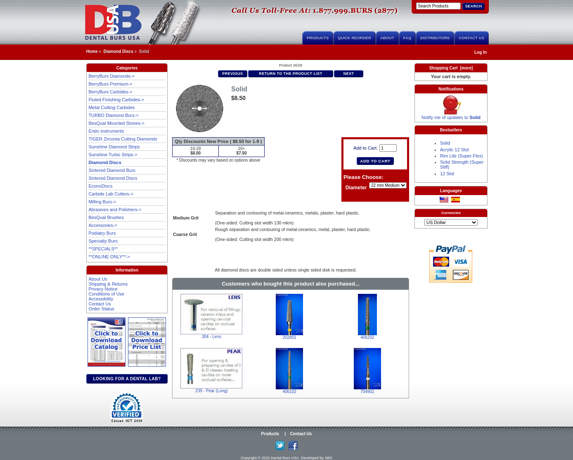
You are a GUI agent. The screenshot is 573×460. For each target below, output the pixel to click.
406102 (289, 391)
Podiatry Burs (102, 233)
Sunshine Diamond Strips (114, 146)
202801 (289, 337)
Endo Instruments (106, 131)
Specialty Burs (102, 240)
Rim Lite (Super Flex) (461, 155)
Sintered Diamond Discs (112, 178)
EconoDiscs (100, 186)
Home (92, 51)
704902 (367, 391)
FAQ (407, 38)
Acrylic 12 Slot (454, 149)
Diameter (356, 188)
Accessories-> (102, 225)
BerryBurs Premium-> (110, 83)
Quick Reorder (354, 38)
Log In (480, 52)
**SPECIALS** (103, 248)
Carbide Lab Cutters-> (110, 193)
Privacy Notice (102, 288)
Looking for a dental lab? (127, 379)
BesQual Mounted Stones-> (116, 123)
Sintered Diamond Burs (111, 170)
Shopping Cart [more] (451, 68)
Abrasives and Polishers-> (114, 209)
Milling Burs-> (102, 201)
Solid (445, 143)
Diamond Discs (118, 51)
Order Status (101, 308)
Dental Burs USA (285, 458)
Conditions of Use (106, 293)
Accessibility (100, 298)
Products (318, 38)
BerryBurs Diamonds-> (111, 76)
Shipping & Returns (108, 283)
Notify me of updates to (451, 115)
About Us (97, 278)
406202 (367, 337)
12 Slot (447, 173)
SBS (328, 458)
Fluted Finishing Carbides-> (116, 99)
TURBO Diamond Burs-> (113, 115)
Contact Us (471, 38)
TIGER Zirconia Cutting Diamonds (122, 138)
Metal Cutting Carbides (111, 107)
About (387, 38)
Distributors (435, 38)
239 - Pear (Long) (211, 390)
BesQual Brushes (106, 217)
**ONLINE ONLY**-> (109, 256)
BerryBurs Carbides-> (110, 91)
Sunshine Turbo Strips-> (112, 154)
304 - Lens (211, 336)
